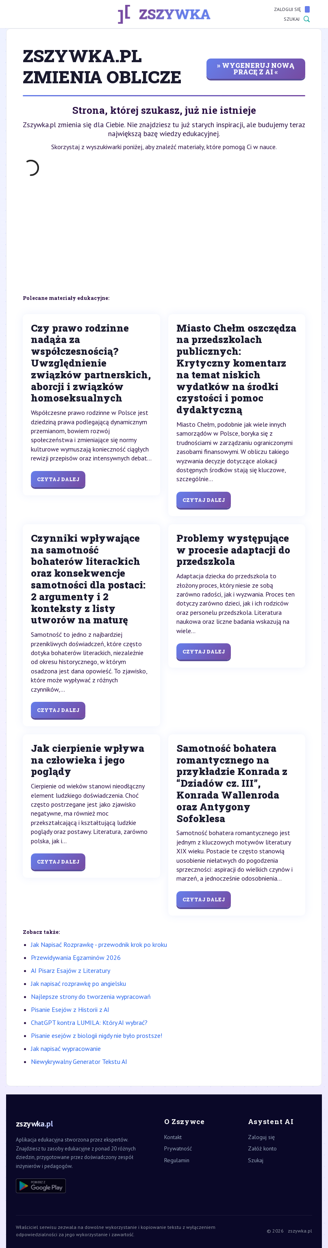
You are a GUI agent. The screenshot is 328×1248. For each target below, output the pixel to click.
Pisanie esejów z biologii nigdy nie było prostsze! (96, 1035)
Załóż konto (262, 1148)
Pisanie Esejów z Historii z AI (70, 1009)
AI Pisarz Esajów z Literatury (70, 970)
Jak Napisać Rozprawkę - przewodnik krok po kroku (99, 944)
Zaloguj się (292, 9)
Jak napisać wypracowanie (66, 1048)
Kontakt (173, 1137)
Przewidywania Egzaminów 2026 (76, 957)
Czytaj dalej (58, 479)
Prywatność (178, 1148)
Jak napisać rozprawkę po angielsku (78, 983)
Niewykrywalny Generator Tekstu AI (79, 1061)
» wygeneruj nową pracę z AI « (255, 68)
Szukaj (297, 19)
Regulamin (176, 1160)
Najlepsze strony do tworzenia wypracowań (91, 996)
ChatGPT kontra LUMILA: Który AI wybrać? (89, 1022)
